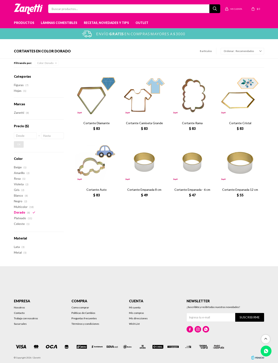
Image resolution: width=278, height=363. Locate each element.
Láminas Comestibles (59, 23)
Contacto (19, 312)
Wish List (134, 323)
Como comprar (80, 307)
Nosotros (19, 307)
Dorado (45, 63)
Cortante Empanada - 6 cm (192, 189)
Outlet (142, 23)
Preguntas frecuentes (84, 318)
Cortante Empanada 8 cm (144, 189)
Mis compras (136, 312)
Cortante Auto (96, 189)
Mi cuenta (135, 307)
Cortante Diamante (96, 123)
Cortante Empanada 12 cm (240, 189)
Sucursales (20, 323)
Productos (24, 23)
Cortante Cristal (240, 123)
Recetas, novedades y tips (106, 23)
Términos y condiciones (85, 323)
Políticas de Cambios (83, 312)
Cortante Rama (192, 123)
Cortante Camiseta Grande (144, 123)
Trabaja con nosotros (26, 318)
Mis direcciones (138, 318)
